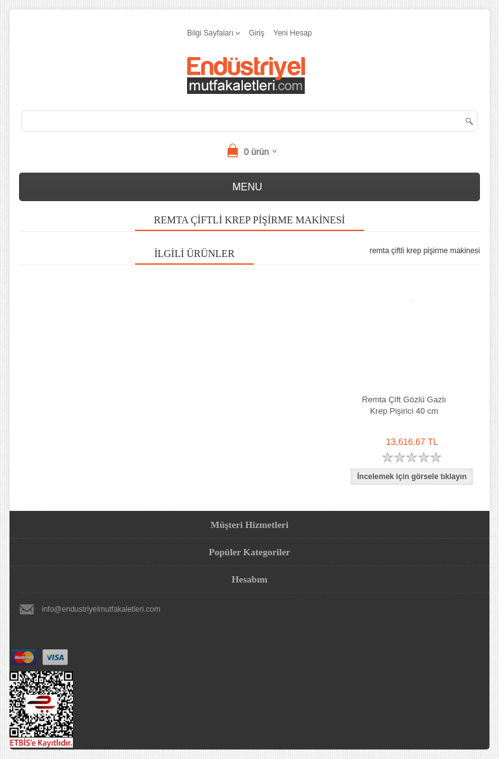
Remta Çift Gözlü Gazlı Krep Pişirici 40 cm (404, 405)
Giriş (256, 33)
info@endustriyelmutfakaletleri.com (101, 609)
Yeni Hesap (292, 33)
